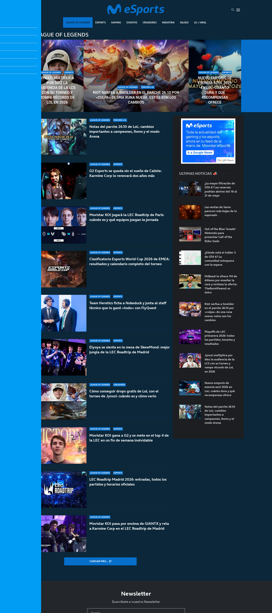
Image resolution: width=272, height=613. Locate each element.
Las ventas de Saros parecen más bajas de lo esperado (221, 211)
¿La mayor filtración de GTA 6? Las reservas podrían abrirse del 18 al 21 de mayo (221, 189)
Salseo (184, 22)
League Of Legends (78, 22)
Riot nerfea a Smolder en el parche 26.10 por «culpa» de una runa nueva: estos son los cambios (136, 97)
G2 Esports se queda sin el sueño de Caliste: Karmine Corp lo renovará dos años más (125, 173)
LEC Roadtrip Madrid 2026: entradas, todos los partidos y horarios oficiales (128, 482)
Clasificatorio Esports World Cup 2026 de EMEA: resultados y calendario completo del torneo (129, 265)
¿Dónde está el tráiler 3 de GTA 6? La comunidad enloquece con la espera (220, 258)
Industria (168, 22)
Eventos (131, 22)
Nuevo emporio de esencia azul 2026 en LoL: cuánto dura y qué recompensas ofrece (215, 90)
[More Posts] (100, 561)
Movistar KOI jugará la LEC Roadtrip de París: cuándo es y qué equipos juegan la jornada (126, 217)
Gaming (116, 22)
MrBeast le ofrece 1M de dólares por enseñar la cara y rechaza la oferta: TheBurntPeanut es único (221, 284)
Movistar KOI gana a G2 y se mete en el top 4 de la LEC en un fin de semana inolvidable (129, 438)
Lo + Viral (200, 22)
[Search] (232, 10)
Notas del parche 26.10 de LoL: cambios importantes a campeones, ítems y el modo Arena (124, 131)
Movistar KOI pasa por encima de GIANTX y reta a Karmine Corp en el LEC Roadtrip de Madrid (129, 526)
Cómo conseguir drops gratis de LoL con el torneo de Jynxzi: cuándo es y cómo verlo (124, 399)
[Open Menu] (238, 10)
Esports (100, 22)
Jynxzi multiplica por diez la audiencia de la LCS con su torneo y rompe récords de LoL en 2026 (57, 90)
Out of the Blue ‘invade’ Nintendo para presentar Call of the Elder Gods (220, 235)
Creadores (150, 22)
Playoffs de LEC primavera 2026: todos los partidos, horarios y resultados (220, 338)
